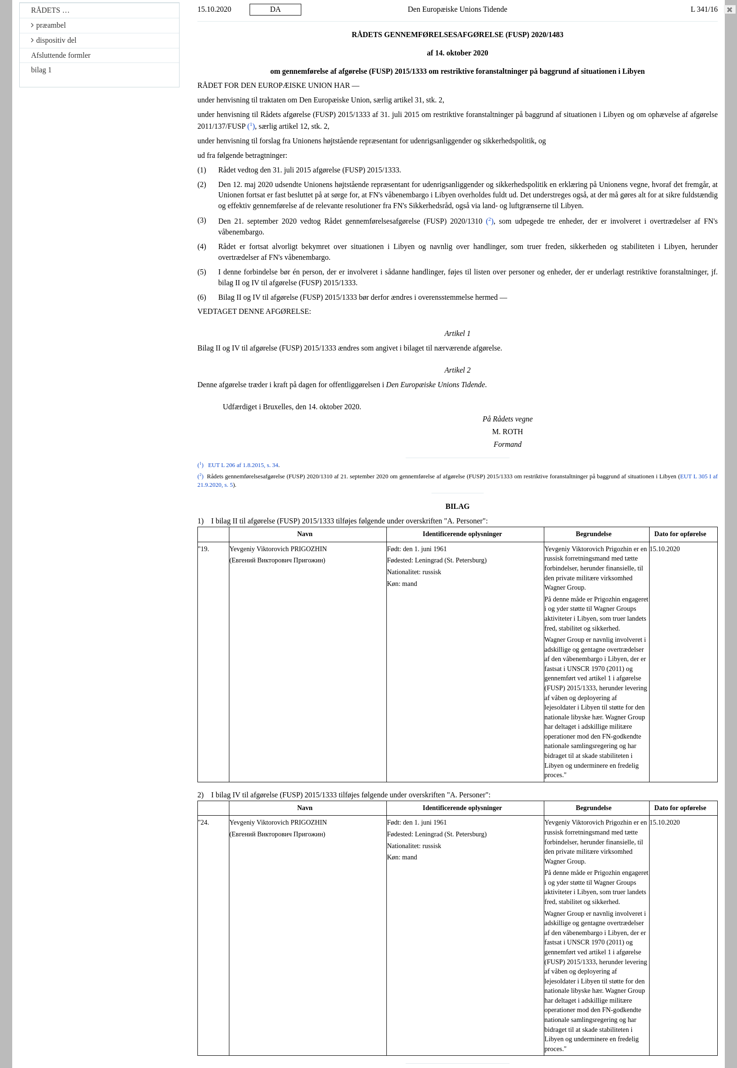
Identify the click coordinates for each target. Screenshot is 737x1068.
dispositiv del (54, 40)
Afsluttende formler (61, 55)
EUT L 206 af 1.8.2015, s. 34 (243, 465)
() (251, 126)
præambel (48, 25)
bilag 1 (41, 70)
